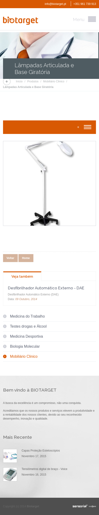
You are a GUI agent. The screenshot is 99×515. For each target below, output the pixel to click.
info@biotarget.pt (55, 4)
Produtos (33, 81)
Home (26, 258)
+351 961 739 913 (84, 4)
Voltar (10, 258)
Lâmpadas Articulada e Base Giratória (28, 87)
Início (19, 81)
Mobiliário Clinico (53, 81)
